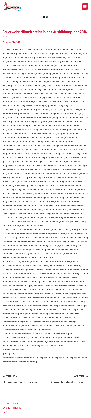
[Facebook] (44, 17)
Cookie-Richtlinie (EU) (12, 406)
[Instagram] (47, 17)
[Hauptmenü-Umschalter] (85, 6)
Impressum (13, 399)
